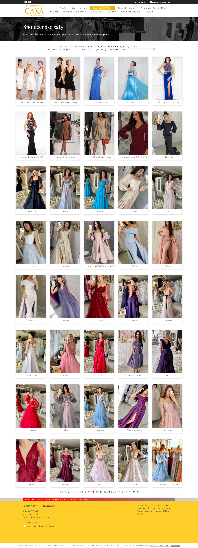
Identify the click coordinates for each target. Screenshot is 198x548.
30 (87, 46)
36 (98, 46)
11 (93, 492)
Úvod (51, 8)
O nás (63, 8)
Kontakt (150, 11)
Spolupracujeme (130, 11)
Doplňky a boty (127, 8)
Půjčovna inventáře (74, 11)
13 (101, 492)
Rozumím (175, 546)
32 (91, 46)
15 (109, 492)
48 (120, 46)
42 (109, 46)
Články (112, 11)
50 (123, 46)
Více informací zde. (159, 545)
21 (134, 492)
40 (105, 46)
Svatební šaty (79, 8)
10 (89, 492)
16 (114, 492)
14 (105, 492)
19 (126, 492)
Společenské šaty (103, 8)
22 (138, 492)
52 (127, 46)
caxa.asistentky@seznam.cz (161, 2)
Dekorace (96, 11)
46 (116, 46)
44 (112, 46)
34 (94, 46)
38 (102, 46)
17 (118, 492)
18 (122, 492)
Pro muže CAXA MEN (153, 8)
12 (97, 492)
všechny (133, 46)
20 (130, 492)
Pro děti (53, 11)
